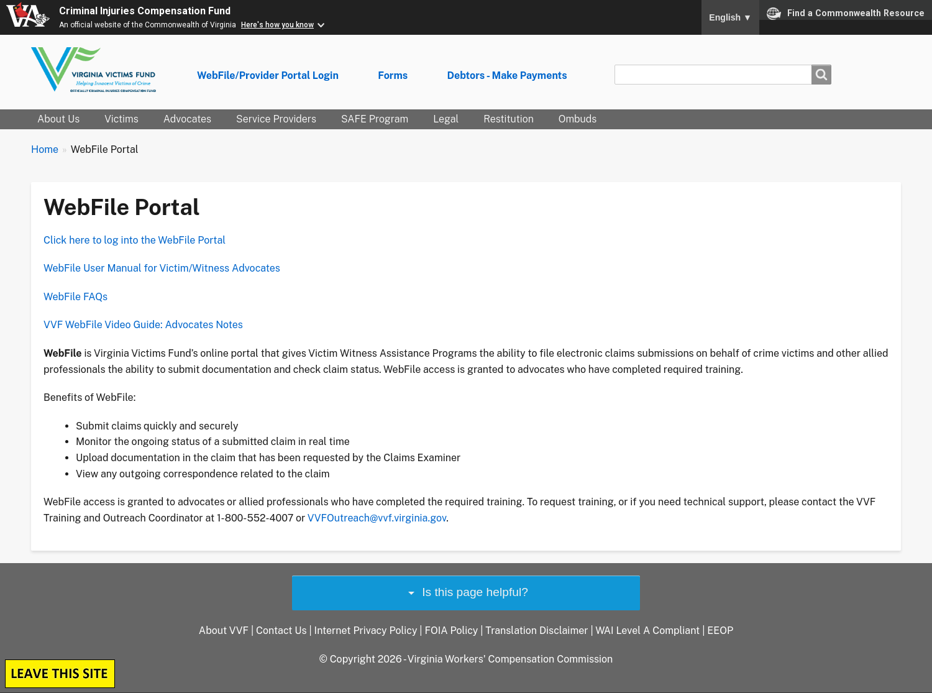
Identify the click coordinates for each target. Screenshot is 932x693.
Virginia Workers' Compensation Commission (510, 659)
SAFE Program (374, 119)
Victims (121, 119)
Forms (393, 75)
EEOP (720, 630)
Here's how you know (277, 25)
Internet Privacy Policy (366, 630)
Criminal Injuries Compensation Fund (145, 11)
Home (44, 149)
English (730, 17)
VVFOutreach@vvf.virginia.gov (377, 518)
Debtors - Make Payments (507, 75)
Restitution (508, 119)
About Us (58, 119)
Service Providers (276, 119)
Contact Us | (285, 630)
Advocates (187, 119)
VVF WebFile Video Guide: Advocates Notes (143, 325)
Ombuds (577, 119)
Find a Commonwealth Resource (846, 13)
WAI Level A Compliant (647, 630)
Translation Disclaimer (536, 630)
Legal (446, 119)
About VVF (224, 630)
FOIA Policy (451, 630)
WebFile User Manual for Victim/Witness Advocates (161, 268)
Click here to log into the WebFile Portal (134, 240)
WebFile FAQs (75, 297)
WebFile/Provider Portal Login (268, 75)
